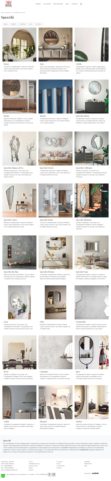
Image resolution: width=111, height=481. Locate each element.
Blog (67, 4)
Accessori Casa (9, 12)
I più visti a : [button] (38, 24)
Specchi (23, 12)
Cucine (31, 462)
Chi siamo (59, 462)
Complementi (17, 12)
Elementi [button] (13, 24)
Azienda (38, 4)
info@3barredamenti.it (11, 470)
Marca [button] (6, 24)
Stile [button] (30, 24)
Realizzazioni (58, 4)
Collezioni (47, 4)
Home (2, 12)
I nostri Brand (61, 466)
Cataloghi (87, 462)
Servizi (58, 464)
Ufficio (31, 468)
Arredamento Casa (34, 464)
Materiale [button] (22, 24)
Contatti (75, 4)
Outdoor (31, 470)
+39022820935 (7, 466)
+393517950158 (8, 468)
